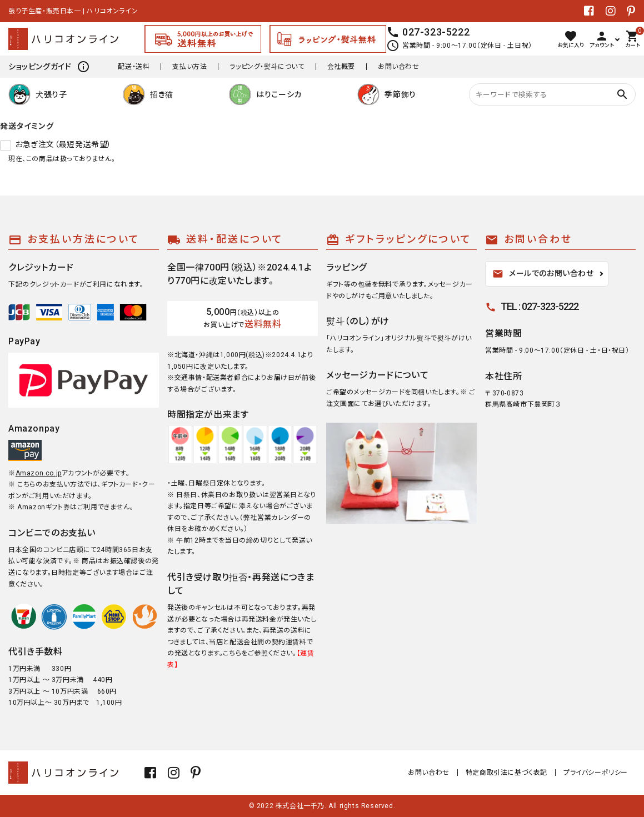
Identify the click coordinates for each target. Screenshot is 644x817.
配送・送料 (133, 66)
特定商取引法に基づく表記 (506, 772)
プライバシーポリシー (595, 772)
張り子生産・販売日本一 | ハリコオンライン (73, 11)
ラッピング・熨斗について (266, 66)
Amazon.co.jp (39, 473)
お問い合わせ (399, 66)
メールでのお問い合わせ (543, 273)
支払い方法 (189, 66)
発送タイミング (26, 126)
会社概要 (341, 66)
